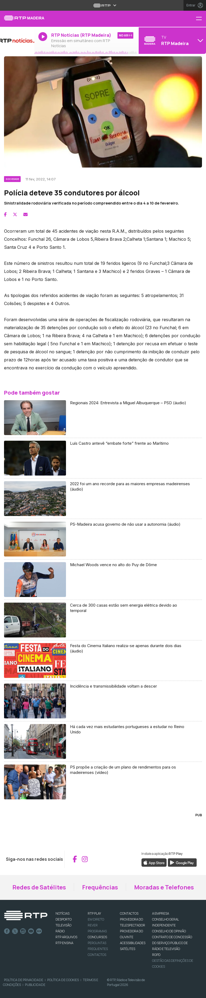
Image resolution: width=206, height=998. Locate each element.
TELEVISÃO (63, 925)
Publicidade (35, 984)
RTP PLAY (94, 913)
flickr (39, 931)
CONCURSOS (97, 937)
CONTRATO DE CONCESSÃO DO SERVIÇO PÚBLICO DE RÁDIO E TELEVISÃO (172, 943)
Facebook (7, 931)
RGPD (156, 954)
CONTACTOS (129, 913)
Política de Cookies (63, 980)
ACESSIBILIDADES (132, 943)
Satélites (127, 949)
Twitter (15, 931)
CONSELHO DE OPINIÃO (169, 931)
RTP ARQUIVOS (66, 937)
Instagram (23, 931)
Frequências (100, 887)
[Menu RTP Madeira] (201, 19)
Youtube (31, 931)
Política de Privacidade (23, 980)
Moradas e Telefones (164, 887)
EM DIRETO (96, 919)
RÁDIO (60, 931)
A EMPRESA (160, 913)
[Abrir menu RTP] (103, 5)
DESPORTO (64, 919)
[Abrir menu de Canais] (171, 40)
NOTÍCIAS (62, 913)
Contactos (97, 954)
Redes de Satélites (39, 887)
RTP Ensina (64, 943)
